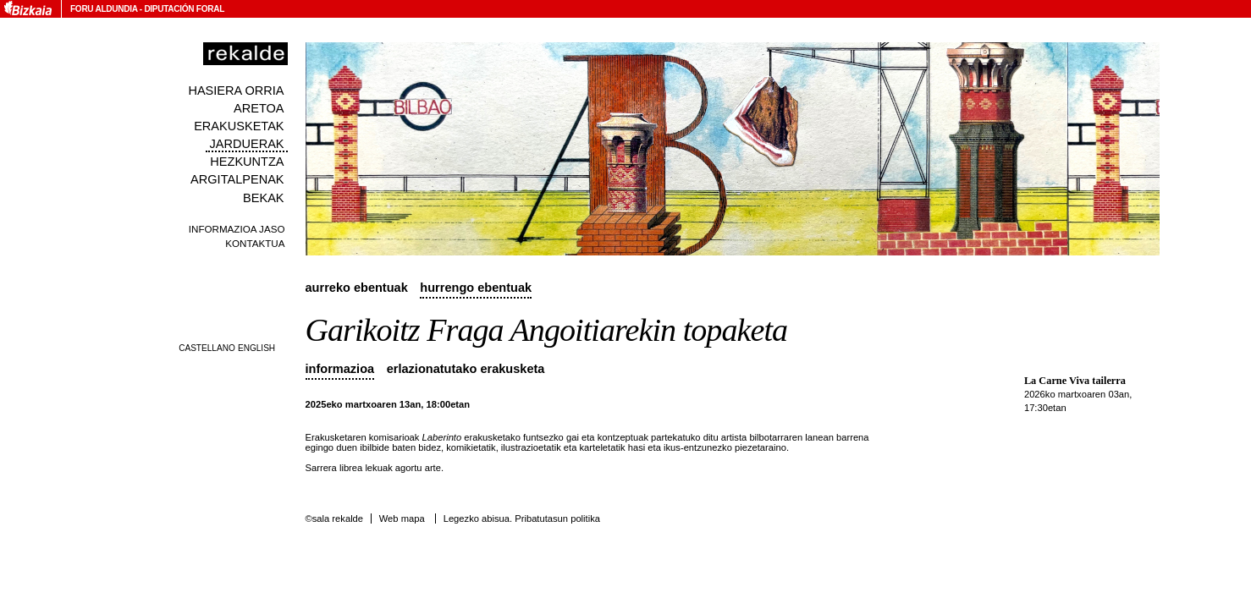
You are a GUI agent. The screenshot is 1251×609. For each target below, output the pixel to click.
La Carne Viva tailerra (1075, 381)
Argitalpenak (237, 179)
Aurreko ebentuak (357, 287)
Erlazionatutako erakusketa (466, 369)
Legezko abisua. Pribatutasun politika (522, 518)
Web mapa (402, 518)
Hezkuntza (247, 161)
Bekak (263, 198)
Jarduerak (246, 144)
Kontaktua (254, 243)
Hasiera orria (236, 90)
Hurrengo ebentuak (476, 287)
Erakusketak (239, 126)
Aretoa (259, 108)
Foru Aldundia (103, 9)
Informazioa (340, 369)
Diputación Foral (184, 9)
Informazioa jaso (237, 228)
